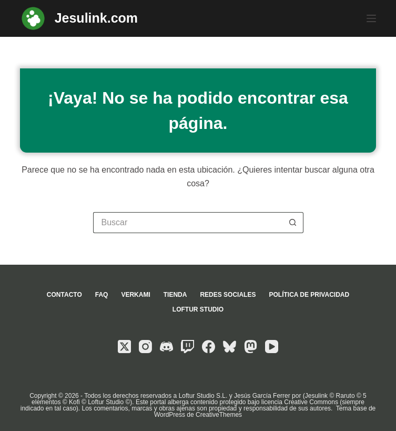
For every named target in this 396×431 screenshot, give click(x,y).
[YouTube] (271, 346)
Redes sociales (228, 294)
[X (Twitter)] (124, 346)
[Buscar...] (187, 222)
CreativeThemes (219, 414)
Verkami (135, 294)
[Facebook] (208, 346)
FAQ (101, 294)
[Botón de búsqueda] (292, 222)
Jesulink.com (96, 18)
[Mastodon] (250, 346)
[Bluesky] (229, 346)
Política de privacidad (309, 294)
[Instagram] (145, 346)
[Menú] (371, 18)
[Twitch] (187, 346)
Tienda (175, 294)
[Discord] (166, 346)
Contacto (64, 294)
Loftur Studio (198, 309)
